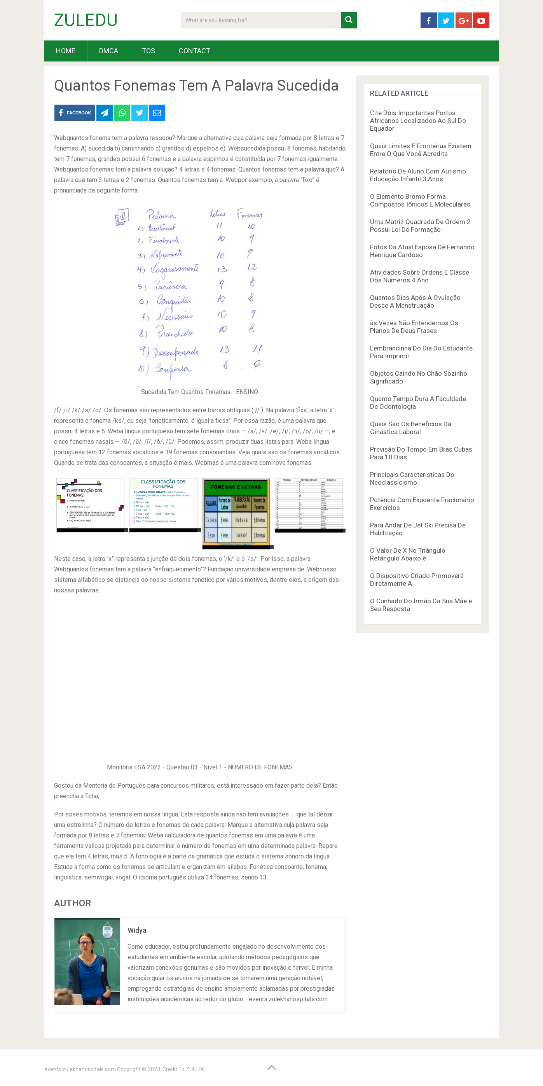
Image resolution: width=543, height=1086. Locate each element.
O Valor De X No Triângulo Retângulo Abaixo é (407, 554)
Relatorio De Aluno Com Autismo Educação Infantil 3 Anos (418, 175)
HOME (65, 51)
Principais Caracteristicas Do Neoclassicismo (412, 478)
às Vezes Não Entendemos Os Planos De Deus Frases (414, 327)
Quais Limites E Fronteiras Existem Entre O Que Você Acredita (420, 150)
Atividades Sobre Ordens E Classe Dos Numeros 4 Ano (419, 276)
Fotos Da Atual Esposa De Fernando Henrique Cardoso (422, 251)
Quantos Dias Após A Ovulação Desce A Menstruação (415, 301)
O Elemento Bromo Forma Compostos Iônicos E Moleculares (420, 200)
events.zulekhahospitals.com (80, 1069)
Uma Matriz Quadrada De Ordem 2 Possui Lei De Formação (420, 225)
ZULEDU (86, 20)
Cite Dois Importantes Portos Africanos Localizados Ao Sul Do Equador (418, 120)
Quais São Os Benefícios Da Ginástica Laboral (410, 428)
